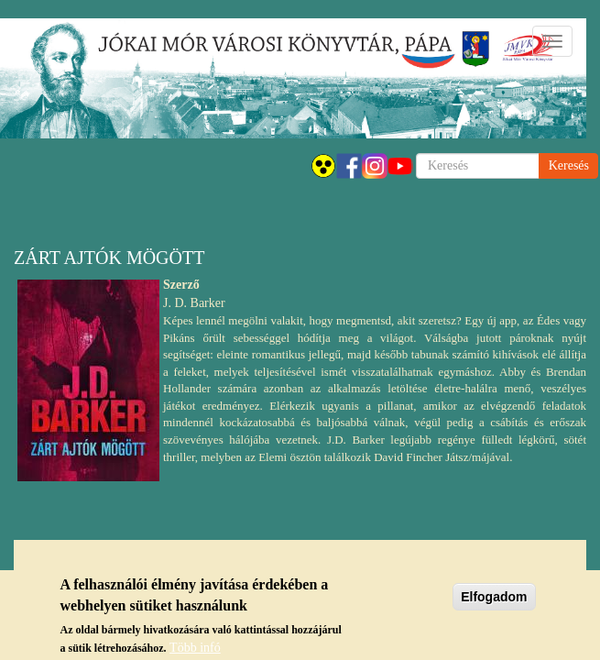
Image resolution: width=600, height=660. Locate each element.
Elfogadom (494, 601)
